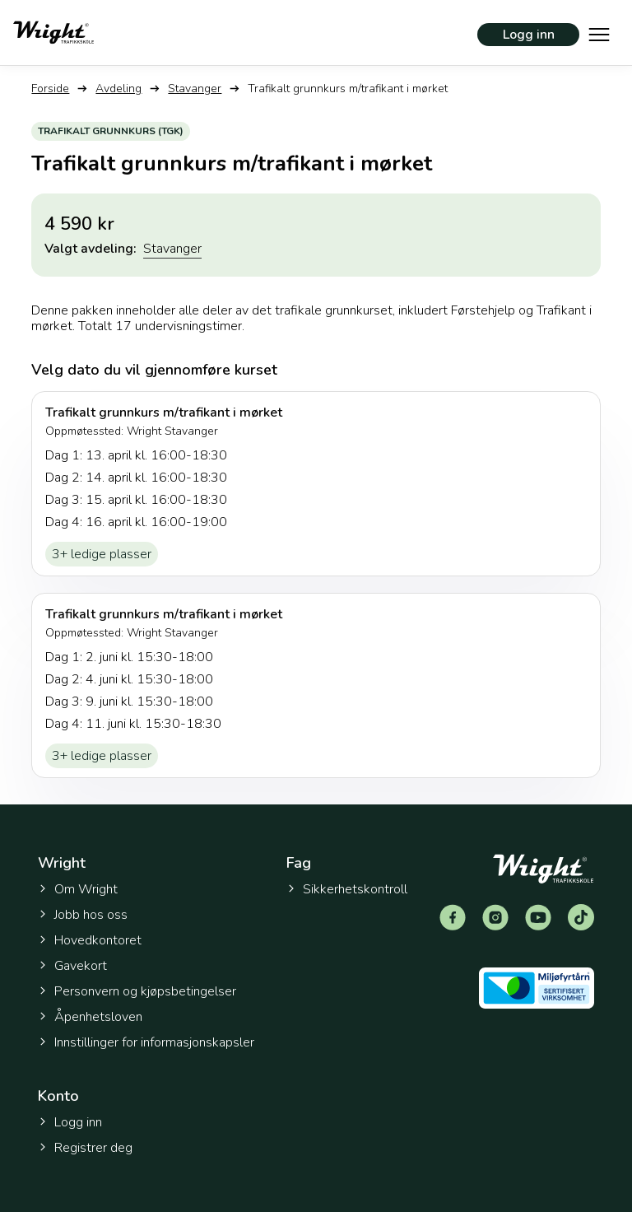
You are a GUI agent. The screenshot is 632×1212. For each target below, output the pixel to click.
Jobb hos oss (83, 915)
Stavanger (194, 89)
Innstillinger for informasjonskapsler (146, 1043)
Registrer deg (85, 1148)
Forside (50, 89)
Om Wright (78, 889)
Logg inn (529, 35)
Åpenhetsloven (90, 1017)
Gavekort (72, 966)
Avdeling (118, 89)
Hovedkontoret (90, 940)
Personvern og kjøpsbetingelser (137, 991)
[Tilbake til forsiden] (53, 32)
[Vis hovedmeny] (599, 33)
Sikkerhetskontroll (346, 889)
